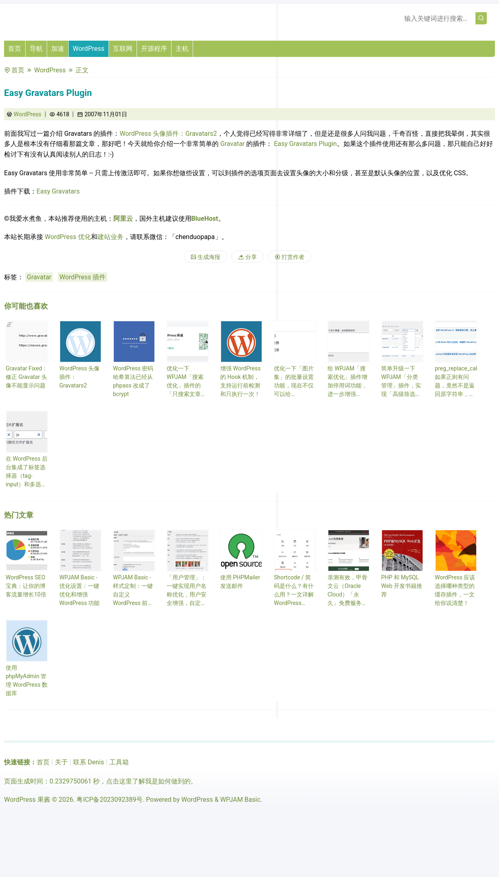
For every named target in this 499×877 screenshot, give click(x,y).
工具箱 (119, 762)
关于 (61, 762)
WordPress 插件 (82, 277)
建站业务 (111, 237)
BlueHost (204, 218)
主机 (182, 48)
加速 (57, 48)
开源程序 (154, 48)
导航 (36, 48)
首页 (14, 48)
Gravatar (232, 144)
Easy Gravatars (58, 191)
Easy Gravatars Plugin (305, 144)
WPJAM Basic (240, 799)
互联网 (122, 48)
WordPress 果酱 (27, 799)
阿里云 (123, 218)
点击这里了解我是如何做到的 (148, 781)
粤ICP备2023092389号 (109, 799)
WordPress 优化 (68, 237)
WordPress (88, 48)
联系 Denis (88, 762)
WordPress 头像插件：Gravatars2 (168, 133)
